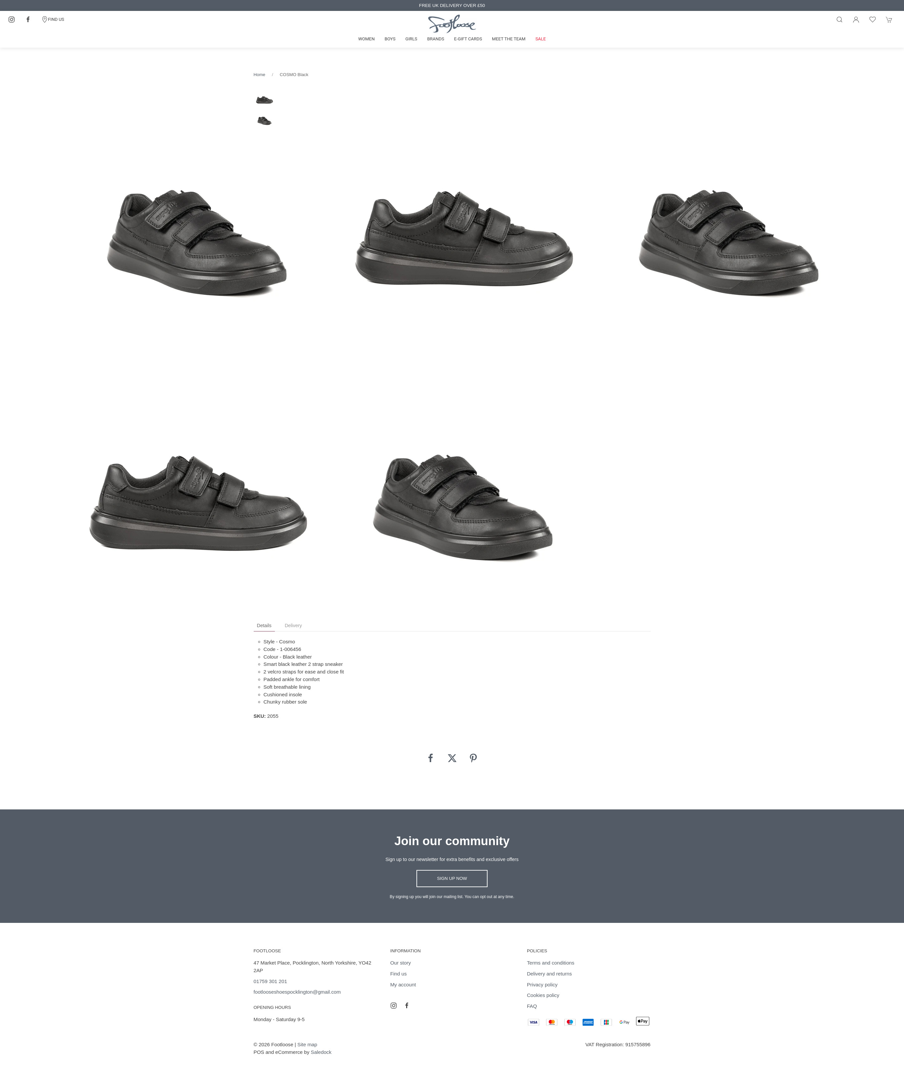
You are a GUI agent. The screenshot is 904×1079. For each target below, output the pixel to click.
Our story (400, 963)
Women (366, 38)
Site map (307, 1044)
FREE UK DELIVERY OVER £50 (452, 5)
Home (259, 74)
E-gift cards (468, 38)
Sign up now (452, 878)
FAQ (532, 1006)
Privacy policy (542, 984)
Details (264, 625)
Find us (398, 973)
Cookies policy (543, 995)
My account (403, 984)
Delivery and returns (549, 973)
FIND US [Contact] (52, 19)
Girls (411, 38)
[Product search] (839, 19)
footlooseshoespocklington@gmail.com (297, 992)
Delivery (293, 625)
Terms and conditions (551, 963)
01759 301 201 (270, 981)
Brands (435, 38)
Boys (390, 38)
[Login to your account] (856, 19)
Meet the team (508, 38)
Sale (541, 38)
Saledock (321, 1052)
